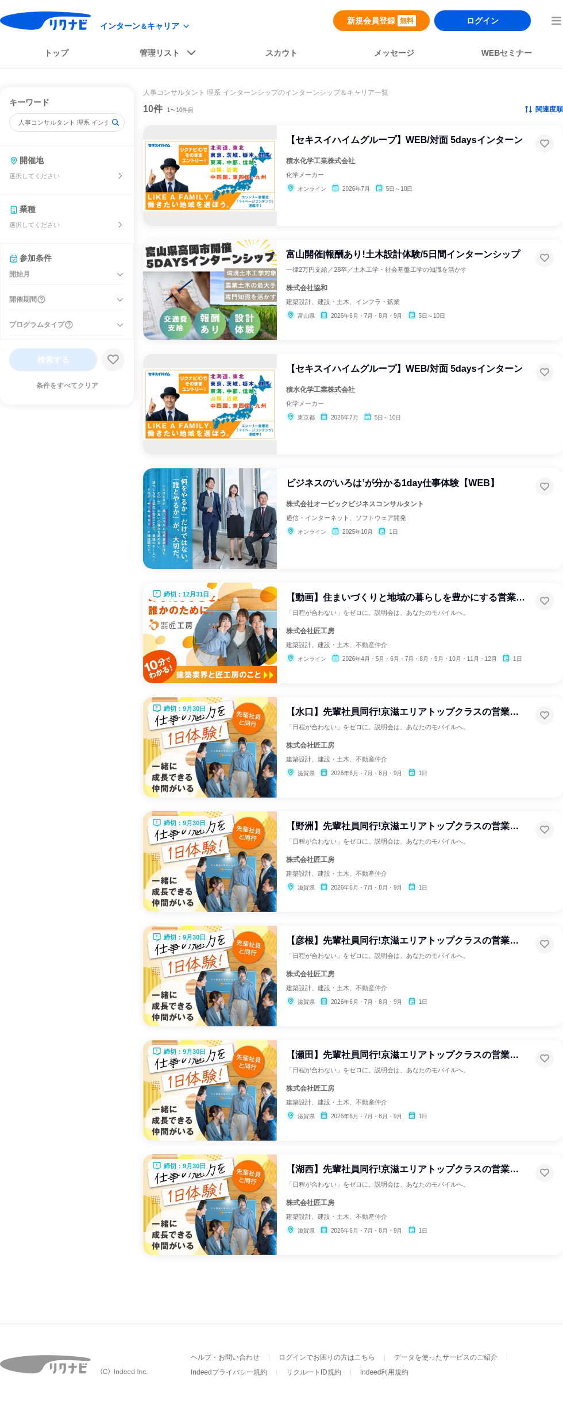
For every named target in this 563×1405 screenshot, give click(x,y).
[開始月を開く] (120, 274)
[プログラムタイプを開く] (120, 325)
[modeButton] (145, 26)
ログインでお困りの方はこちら (327, 1357)
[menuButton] (556, 21)
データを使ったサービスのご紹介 (446, 1357)
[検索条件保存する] (113, 359)
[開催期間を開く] (120, 300)
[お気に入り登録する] (544, 143)
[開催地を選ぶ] (120, 175)
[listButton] (169, 55)
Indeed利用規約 (384, 1372)
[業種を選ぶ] (120, 224)
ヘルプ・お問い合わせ (225, 1357)
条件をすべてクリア (67, 386)
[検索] (115, 122)
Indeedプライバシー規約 (229, 1372)
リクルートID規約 (313, 1372)
